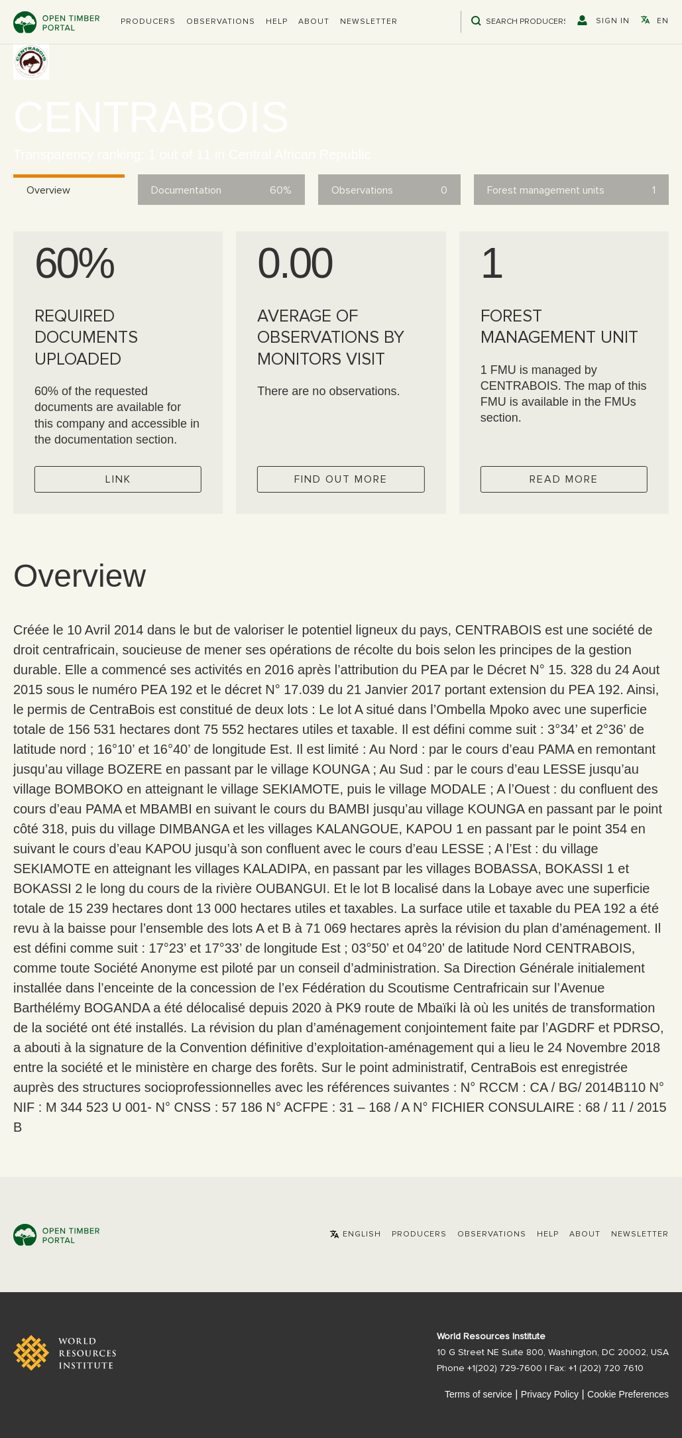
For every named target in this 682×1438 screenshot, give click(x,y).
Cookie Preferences (628, 1394)
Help (277, 22)
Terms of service (478, 1394)
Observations (220, 22)
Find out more (341, 479)
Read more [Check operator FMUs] (564, 479)
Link (118, 479)
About (313, 22)
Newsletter (369, 22)
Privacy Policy (550, 1394)
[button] (148, 22)
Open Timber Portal (56, 22)
